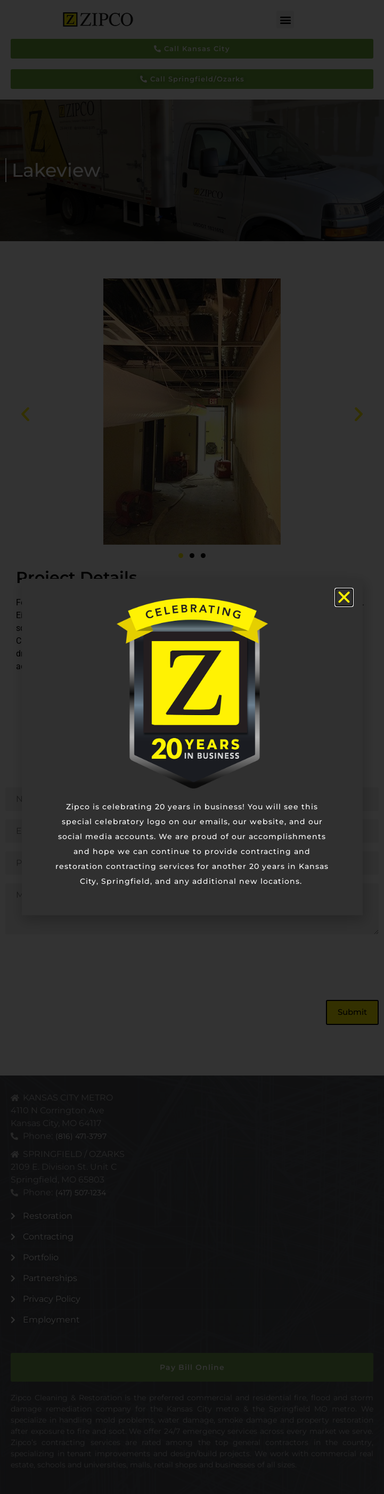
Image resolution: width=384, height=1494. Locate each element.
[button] (344, 597)
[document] (192, 747)
